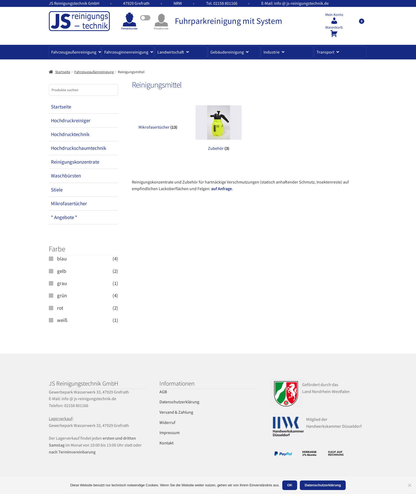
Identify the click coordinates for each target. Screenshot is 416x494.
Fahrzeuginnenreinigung (126, 52)
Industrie (271, 52)
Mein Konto (334, 14)
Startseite (62, 71)
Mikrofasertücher (69, 203)
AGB (163, 391)
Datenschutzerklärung (179, 401)
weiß (62, 320)
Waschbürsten (66, 175)
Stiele (57, 189)
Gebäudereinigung (227, 52)
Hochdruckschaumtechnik (78, 148)
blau (62, 258)
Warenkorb (334, 27)
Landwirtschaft (170, 52)
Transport (325, 52)
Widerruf (167, 422)
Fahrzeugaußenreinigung (73, 52)
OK (289, 485)
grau (62, 283)
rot (60, 308)
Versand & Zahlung (176, 412)
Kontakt (166, 442)
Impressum (169, 432)
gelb (61, 271)
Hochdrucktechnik (70, 134)
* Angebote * (64, 217)
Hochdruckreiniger (70, 120)
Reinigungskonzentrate (75, 162)
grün (62, 295)
